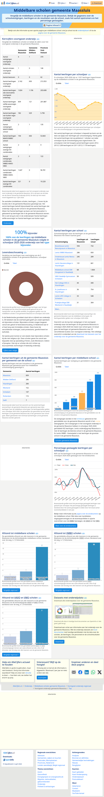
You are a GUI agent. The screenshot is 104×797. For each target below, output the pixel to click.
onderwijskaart (83, 30)
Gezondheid (42, 774)
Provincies (41, 763)
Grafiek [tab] (58, 83)
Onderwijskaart (78, 777)
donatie (28, 673)
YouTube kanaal (78, 793)
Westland (6, 388)
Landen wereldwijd (45, 765)
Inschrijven (42, 677)
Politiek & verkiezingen (46, 786)
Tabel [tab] (67, 83)
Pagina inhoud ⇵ (52, 25)
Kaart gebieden (78, 772)
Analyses (75, 755)
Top (70, 688)
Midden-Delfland (9, 379)
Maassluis (6, 375)
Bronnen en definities (80, 758)
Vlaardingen (7, 384)
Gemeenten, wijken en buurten (49, 758)
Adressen (41, 755)
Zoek (52, 3)
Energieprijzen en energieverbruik (50, 777)
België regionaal (59, 765)
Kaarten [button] (73, 3)
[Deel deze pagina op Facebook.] (80, 672)
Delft (5, 400)
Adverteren (76, 786)
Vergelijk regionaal (10, 590)
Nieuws (75, 763)
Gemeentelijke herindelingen (83, 760)
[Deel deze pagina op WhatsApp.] (93, 672)
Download (97, 3)
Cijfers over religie (10, 350)
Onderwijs (7, 223)
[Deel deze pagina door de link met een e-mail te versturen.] (74, 672)
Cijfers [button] (61, 3)
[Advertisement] (78, 55)
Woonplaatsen (51, 760)
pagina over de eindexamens (87, 514)
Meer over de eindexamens (65, 526)
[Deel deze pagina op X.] (99, 672)
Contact (75, 788)
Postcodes (41, 760)
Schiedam (6, 392)
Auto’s (40, 772)
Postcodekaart (77, 779)
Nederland (50, 763)
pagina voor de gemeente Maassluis (51, 33)
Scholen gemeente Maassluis (66, 440)
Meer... (57, 309)
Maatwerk (76, 791)
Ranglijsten (76, 765)
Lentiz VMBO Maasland (63, 252)
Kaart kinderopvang (79, 774)
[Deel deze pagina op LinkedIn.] (86, 672)
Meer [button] (84, 3)
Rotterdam (7, 396)
